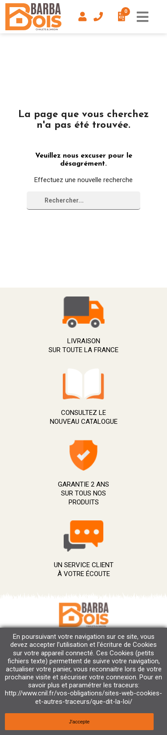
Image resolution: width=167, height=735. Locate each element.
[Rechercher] (83, 200)
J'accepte (79, 721)
